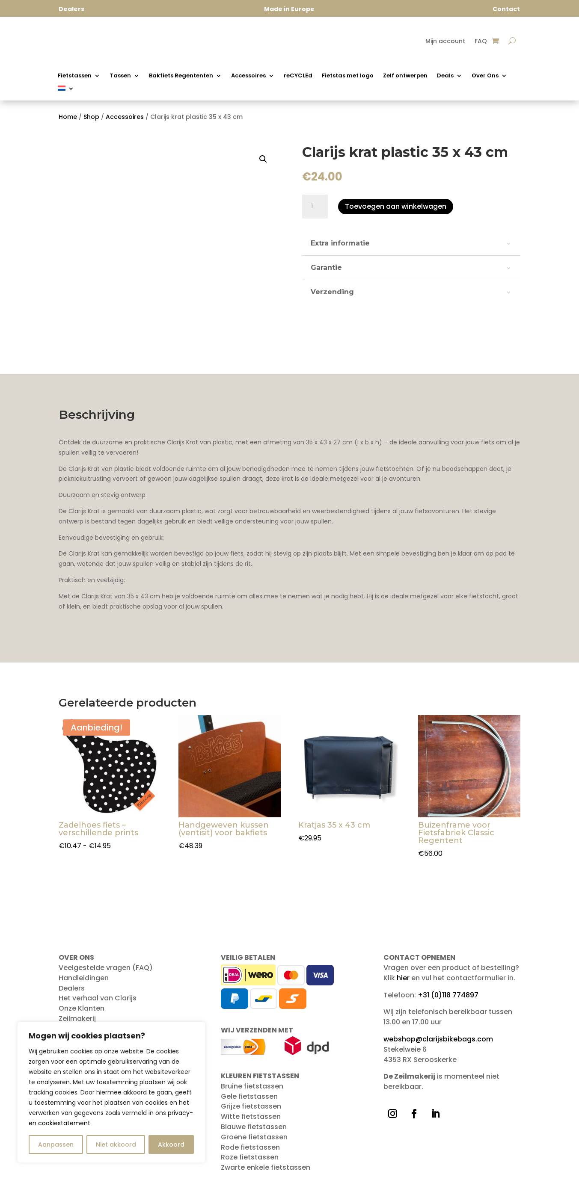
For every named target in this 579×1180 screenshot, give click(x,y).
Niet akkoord (116, 1144)
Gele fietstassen (249, 1096)
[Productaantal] (315, 207)
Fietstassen (75, 76)
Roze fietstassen (250, 1157)
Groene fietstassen (254, 1137)
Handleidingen (84, 978)
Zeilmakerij (77, 1018)
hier (403, 978)
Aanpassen (56, 1144)
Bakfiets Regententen (181, 76)
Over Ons (485, 76)
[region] (111, 1092)
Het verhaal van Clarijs (98, 998)
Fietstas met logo (348, 76)
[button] (263, 159)
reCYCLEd (298, 76)
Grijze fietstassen (251, 1106)
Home (68, 116)
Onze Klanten (81, 1008)
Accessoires (248, 76)
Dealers (72, 988)
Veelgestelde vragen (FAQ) (106, 968)
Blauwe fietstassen (254, 1127)
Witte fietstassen (251, 1116)
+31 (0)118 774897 (448, 995)
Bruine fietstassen (252, 1086)
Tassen (120, 76)
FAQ (481, 41)
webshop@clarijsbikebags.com (438, 1039)
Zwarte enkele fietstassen (265, 1167)
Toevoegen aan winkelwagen (395, 206)
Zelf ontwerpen (405, 76)
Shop (91, 116)
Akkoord (171, 1144)
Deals (445, 76)
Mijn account (445, 41)
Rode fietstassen (250, 1147)
